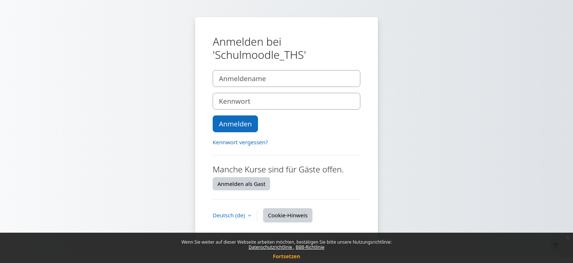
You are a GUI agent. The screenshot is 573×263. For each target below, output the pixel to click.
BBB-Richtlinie (310, 247)
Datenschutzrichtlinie (270, 247)
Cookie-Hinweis (287, 215)
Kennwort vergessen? (240, 142)
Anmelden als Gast (241, 183)
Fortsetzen (286, 256)
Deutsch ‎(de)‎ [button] (229, 215)
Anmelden (235, 123)
